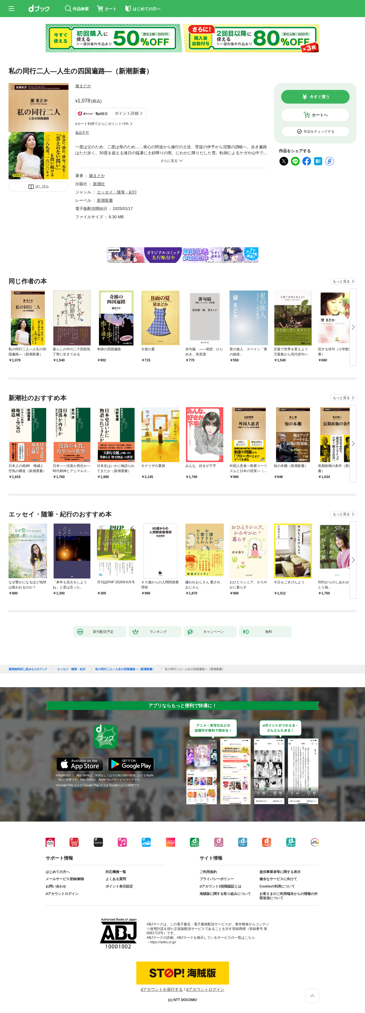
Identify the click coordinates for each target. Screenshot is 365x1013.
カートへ (320, 115)
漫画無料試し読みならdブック (28, 669)
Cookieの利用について (277, 886)
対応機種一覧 (116, 872)
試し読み (42, 187)
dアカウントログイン (62, 894)
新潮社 (99, 184)
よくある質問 (116, 879)
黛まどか (83, 86)
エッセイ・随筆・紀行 (117, 192)
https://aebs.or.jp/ (163, 942)
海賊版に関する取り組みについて (225, 894)
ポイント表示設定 (119, 886)
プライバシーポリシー (217, 879)
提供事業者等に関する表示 (280, 872)
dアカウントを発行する (162, 989)
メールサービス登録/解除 (65, 879)
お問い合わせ (56, 886)
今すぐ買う (320, 96)
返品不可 (82, 133)
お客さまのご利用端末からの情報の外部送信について (288, 896)
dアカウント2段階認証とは (220, 886)
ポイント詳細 (127, 113)
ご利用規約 (208, 872)
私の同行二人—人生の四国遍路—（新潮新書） (125, 669)
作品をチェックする (319, 131)
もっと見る (341, 281)
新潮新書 (105, 200)
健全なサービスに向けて (278, 879)
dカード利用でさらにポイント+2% (102, 124)
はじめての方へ (58, 872)
